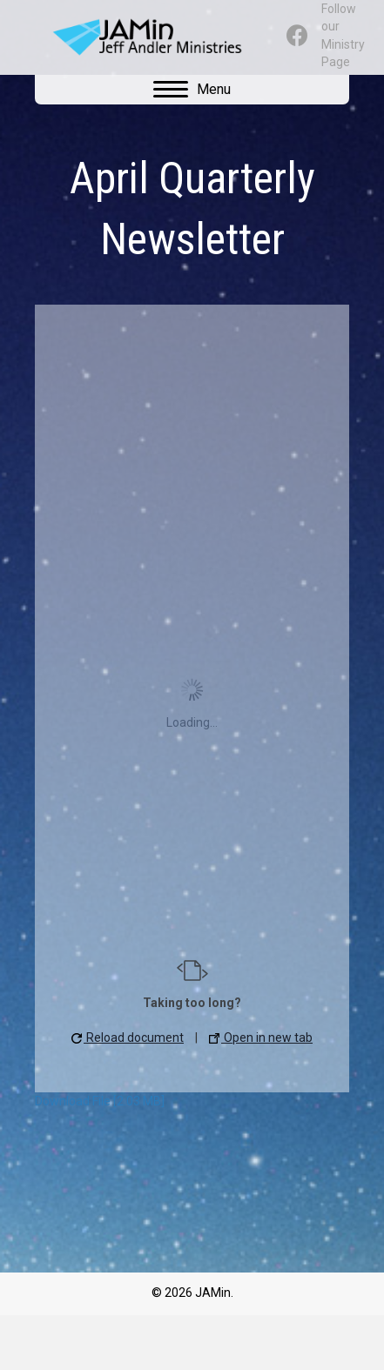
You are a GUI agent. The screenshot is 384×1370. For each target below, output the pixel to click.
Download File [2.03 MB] (100, 1101)
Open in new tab (261, 1037)
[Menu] (192, 89)
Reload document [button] (127, 1037)
